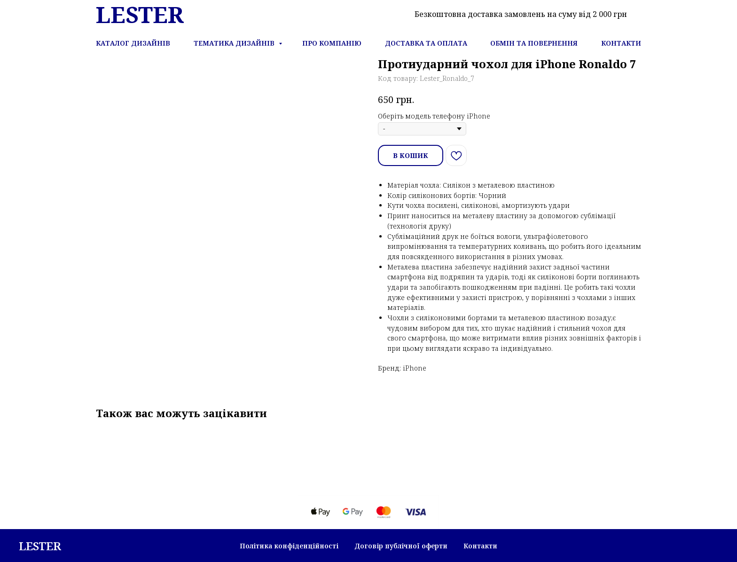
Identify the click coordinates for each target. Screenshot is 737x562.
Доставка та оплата (426, 43)
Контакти (621, 43)
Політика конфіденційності (289, 545)
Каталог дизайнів (133, 43)
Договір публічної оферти (400, 545)
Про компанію (331, 43)
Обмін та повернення (534, 43)
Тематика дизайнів (235, 43)
